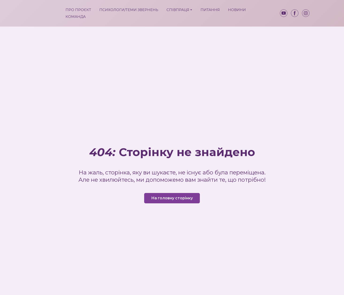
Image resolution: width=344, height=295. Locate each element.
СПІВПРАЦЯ (177, 10)
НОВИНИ (237, 10)
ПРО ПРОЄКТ (78, 10)
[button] (283, 13)
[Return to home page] (46, 13)
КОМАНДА (76, 16)
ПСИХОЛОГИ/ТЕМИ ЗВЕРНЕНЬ (128, 10)
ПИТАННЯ (210, 10)
